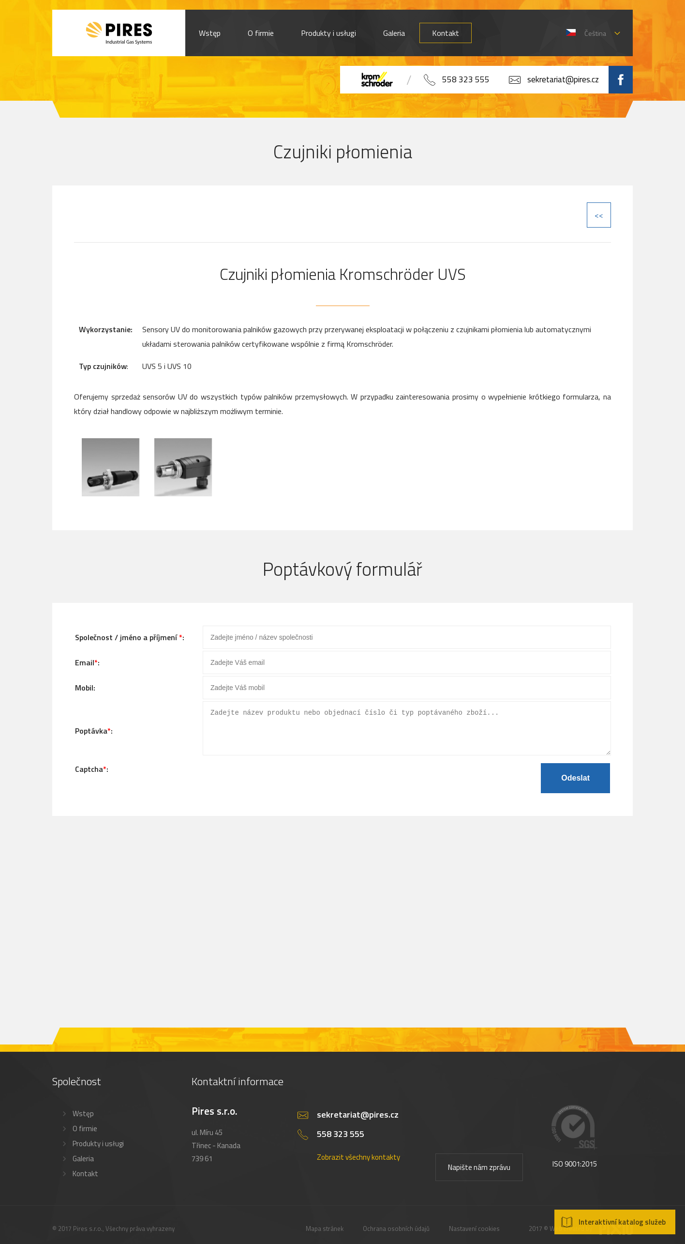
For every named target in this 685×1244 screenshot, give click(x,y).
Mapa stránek (324, 1221)
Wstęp (210, 33)
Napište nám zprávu (479, 1159)
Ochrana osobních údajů (396, 1221)
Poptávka (91, 734)
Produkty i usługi (328, 33)
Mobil (84, 687)
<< (599, 215)
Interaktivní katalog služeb (622, 1222)
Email (84, 662)
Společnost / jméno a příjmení (127, 637)
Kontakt (445, 33)
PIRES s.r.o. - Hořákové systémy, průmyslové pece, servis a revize (118, 33)
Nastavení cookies (474, 1221)
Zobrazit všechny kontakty (358, 1149)
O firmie (261, 33)
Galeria (394, 33)
